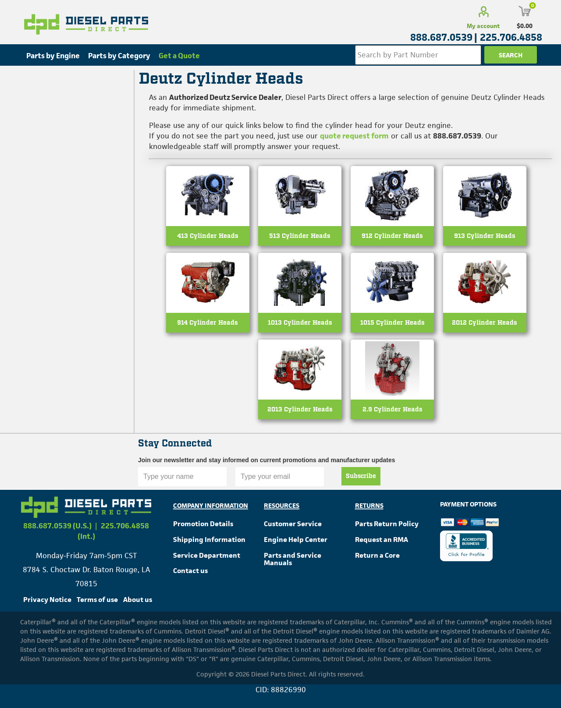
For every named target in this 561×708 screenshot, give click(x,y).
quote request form (354, 136)
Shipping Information (209, 539)
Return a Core (377, 555)
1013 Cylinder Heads (300, 322)
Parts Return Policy (387, 523)
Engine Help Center (295, 539)
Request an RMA (381, 539)
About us (137, 599)
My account (483, 26)
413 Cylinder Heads (207, 236)
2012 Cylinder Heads (484, 322)
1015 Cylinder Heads (392, 322)
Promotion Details (203, 523)
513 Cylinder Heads (299, 236)
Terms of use (97, 599)
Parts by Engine (53, 55)
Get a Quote (179, 55)
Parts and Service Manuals (292, 559)
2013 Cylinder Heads (300, 409)
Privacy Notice (47, 599)
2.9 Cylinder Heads (392, 409)
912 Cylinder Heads (392, 236)
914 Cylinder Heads (207, 322)
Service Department (206, 555)
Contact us (190, 570)
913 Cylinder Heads (484, 236)
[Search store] (418, 55)
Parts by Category (119, 55)
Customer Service (293, 523)
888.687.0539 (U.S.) (57, 526)
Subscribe (361, 476)
